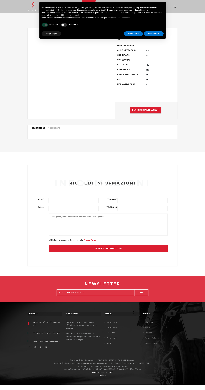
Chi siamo (72, 316)
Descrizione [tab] (39, 129)
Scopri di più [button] (51, 34)
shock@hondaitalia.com (49, 347)
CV (147, 65)
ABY (87, 368)
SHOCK (147, 316)
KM (147, 50)
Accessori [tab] (56, 129)
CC (147, 55)
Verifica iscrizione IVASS (102, 377)
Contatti (34, 316)
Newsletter (102, 286)
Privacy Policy (90, 243)
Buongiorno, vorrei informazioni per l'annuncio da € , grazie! (108, 228)
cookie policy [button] (142, 10)
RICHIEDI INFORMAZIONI (145, 110)
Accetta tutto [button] (153, 34)
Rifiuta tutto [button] (133, 34)
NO (148, 70)
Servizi (109, 316)
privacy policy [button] (133, 7)
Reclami (102, 380)
